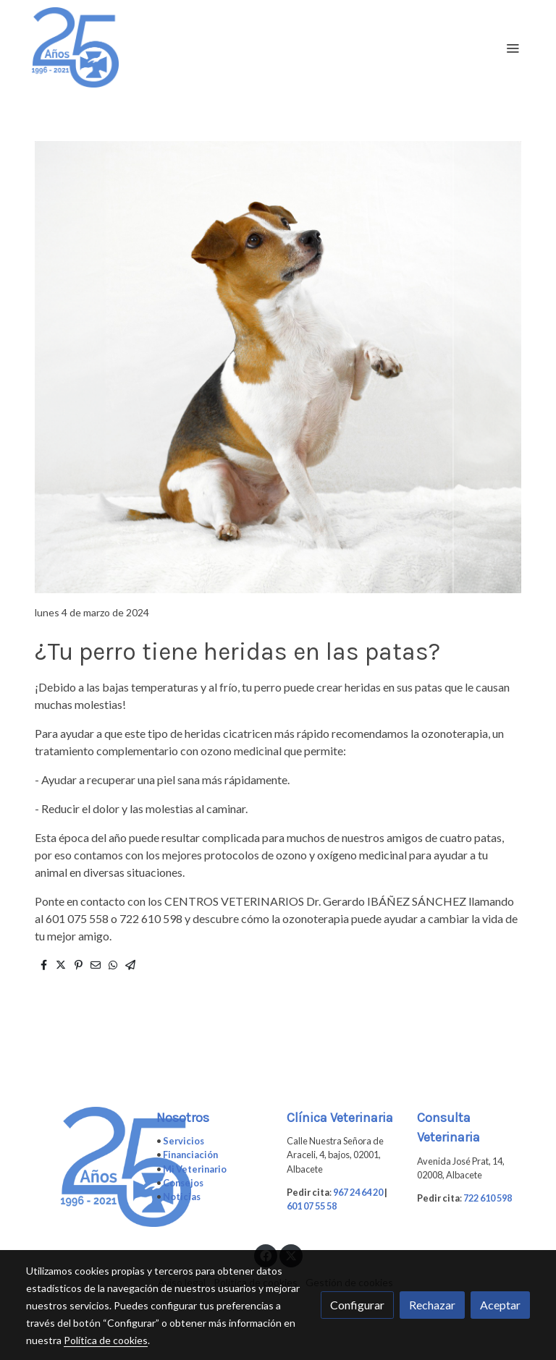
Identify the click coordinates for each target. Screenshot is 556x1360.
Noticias (182, 1196)
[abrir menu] (512, 48)
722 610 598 (487, 1198)
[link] (75, 47)
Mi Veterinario (195, 1169)
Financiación (190, 1154)
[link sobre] (82, 1167)
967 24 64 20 (358, 1192)
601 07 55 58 (312, 1206)
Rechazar (432, 1305)
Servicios (183, 1141)
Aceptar (500, 1305)
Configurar (357, 1305)
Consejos (183, 1183)
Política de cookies (106, 1340)
